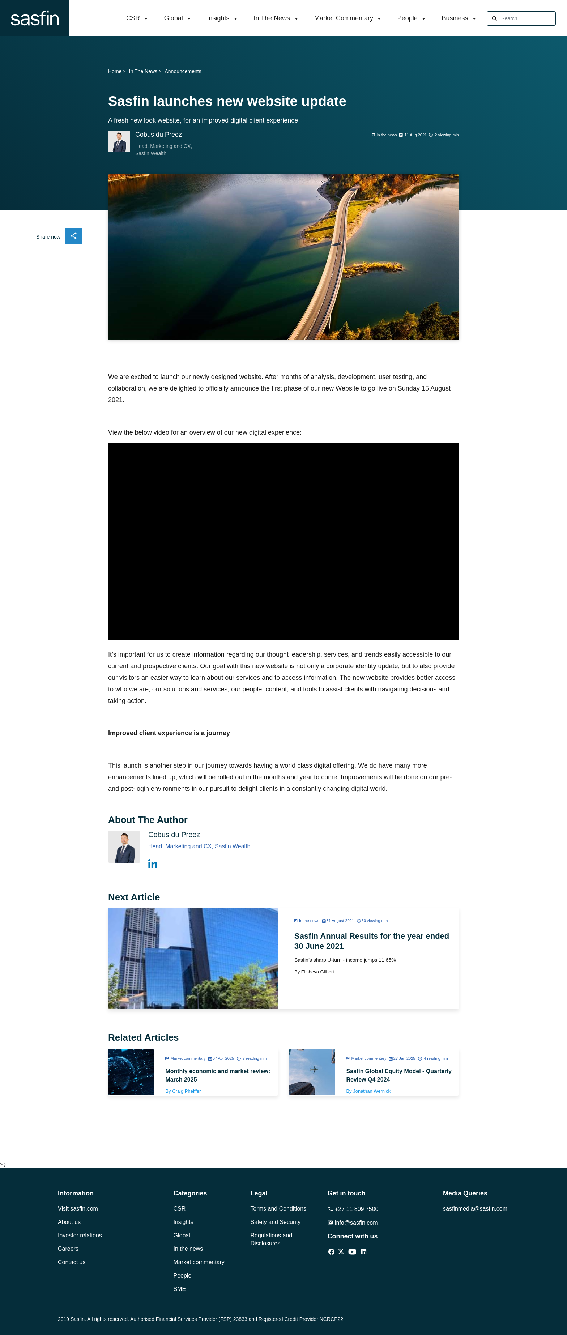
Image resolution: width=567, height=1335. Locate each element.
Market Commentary (343, 18)
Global (173, 18)
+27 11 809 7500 (353, 1209)
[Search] (528, 19)
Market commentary (199, 1262)
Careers (68, 1249)
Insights (218, 18)
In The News (271, 18)
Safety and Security (276, 1222)
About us (69, 1222)
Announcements (183, 71)
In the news (188, 1249)
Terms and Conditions (279, 1209)
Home (117, 71)
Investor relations (80, 1235)
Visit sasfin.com (78, 1209)
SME (180, 1289)
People (407, 18)
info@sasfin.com (353, 1223)
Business (455, 18)
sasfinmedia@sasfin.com (475, 1209)
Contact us (71, 1262)
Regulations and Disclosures (272, 1239)
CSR (133, 18)
